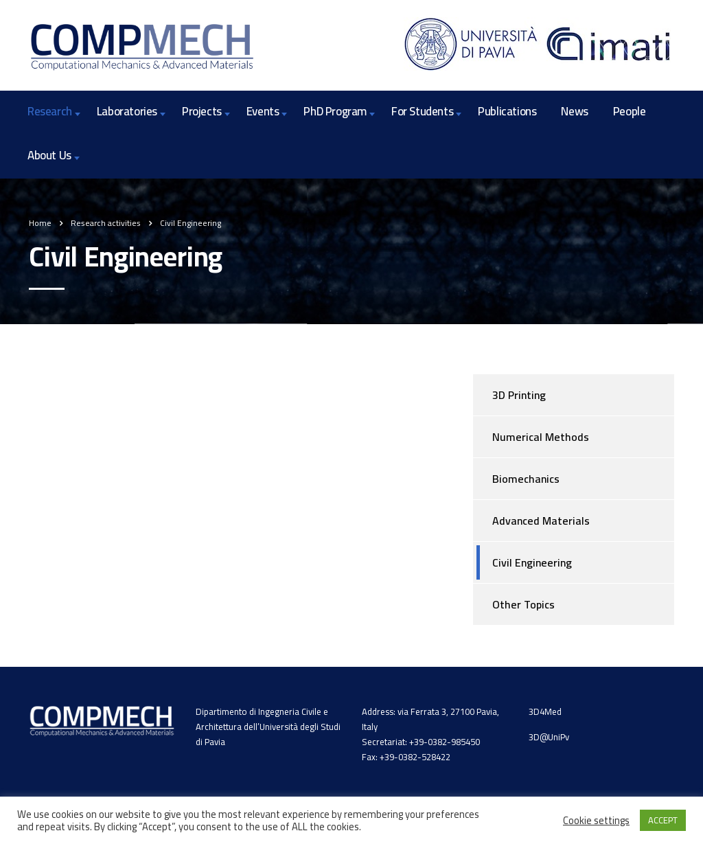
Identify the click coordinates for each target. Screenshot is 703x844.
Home (40, 223)
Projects (202, 111)
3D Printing (519, 395)
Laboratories (127, 111)
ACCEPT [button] (663, 820)
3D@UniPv (549, 737)
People (629, 111)
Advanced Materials (541, 520)
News (574, 111)
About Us (49, 155)
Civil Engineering (532, 562)
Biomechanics (526, 478)
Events (262, 111)
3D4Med (545, 711)
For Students (422, 111)
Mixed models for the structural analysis (140, 388)
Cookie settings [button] (596, 820)
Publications (507, 111)
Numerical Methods (540, 436)
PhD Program (335, 111)
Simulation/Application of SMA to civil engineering (166, 470)
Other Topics (523, 604)
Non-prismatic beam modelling (117, 429)
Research (49, 111)
